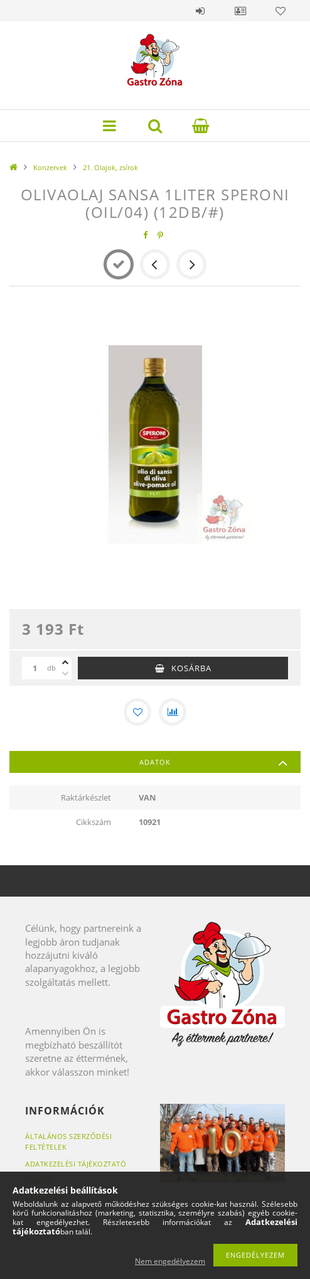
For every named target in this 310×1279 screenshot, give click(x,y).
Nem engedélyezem (170, 1261)
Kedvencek (280, 10)
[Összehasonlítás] (172, 712)
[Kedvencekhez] (137, 712)
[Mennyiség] (34, 668)
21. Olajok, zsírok (110, 167)
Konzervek (50, 167)
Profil (240, 10)
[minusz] (65, 673)
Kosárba (191, 668)
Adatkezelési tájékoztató (75, 1163)
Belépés (200, 10)
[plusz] (65, 662)
